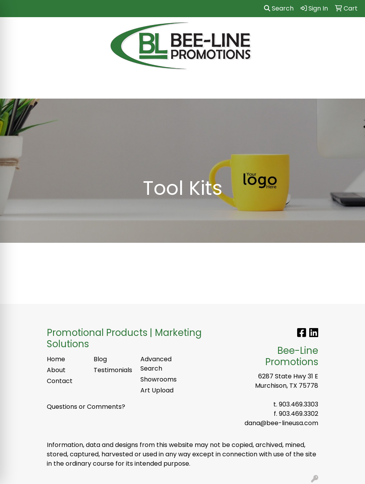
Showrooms (158, 379)
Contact (60, 380)
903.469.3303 (298, 404)
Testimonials (112, 370)
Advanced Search (156, 364)
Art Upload (157, 390)
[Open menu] (349, 87)
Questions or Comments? (86, 406)
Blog (100, 359)
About (56, 370)
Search (279, 8)
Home (56, 359)
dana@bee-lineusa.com (281, 423)
